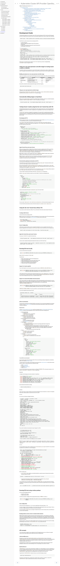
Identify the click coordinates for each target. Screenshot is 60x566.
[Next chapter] (56, 562)
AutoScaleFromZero (4, 8)
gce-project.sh (25, 365)
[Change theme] (17, 3)
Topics (1, 9)
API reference (2, 26)
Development (2, 31)
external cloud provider (5, 11)
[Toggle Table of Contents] (15, 3)
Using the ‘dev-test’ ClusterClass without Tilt (30, 14)
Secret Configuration (28, 16)
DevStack (30, 24)
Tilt (28, 119)
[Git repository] (58, 3)
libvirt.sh (25, 367)
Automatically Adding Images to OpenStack (30, 96)
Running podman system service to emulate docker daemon (34, 28)
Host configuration (28, 27)
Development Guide (24, 7)
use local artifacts (34, 217)
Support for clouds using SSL (25, 266)
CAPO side (32, 26)
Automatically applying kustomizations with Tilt (32, 13)
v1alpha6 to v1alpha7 (6, 22)
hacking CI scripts (28, 304)
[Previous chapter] (17, 562)
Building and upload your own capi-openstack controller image (35, 9)
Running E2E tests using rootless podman (30, 490)
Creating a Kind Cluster (29, 15)
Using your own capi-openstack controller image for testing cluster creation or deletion (37, 8)
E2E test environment (28, 20)
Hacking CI (2, 33)
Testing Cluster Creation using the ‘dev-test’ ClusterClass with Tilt (33, 11)
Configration (26, 321)
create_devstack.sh (44, 362)
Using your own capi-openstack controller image (33, 10)
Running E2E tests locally (27, 18)
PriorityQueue (4, 7)
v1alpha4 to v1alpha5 (6, 19)
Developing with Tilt (23, 118)
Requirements (29, 21)
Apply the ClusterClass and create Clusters (32, 17)
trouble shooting (4, 15)
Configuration (2, 4)
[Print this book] (57, 3)
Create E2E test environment (31, 22)
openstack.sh (27, 366)
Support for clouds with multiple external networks (33, 19)
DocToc (31, 5)
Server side (32, 25)
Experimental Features (4, 5)
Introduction (2, 1)
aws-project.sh (25, 364)
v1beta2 (3, 30)
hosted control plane (5, 12)
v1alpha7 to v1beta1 (6, 23)
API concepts (25, 29)
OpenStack (30, 23)
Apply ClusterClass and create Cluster (31, 12)
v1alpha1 (3, 27)
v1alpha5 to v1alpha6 (6, 20)
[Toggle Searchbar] (20, 3)
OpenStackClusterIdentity (5, 16)
